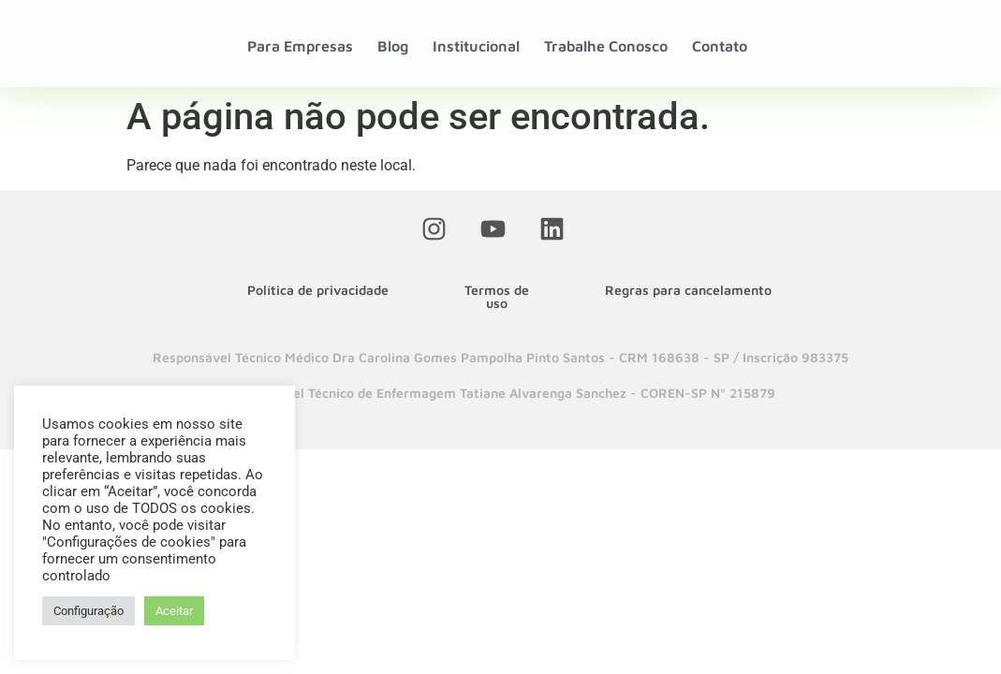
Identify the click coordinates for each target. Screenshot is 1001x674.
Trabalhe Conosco (606, 45)
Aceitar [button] (174, 611)
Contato (719, 45)
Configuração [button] (88, 611)
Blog (392, 45)
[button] (500, 357)
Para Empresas (300, 45)
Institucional (476, 45)
